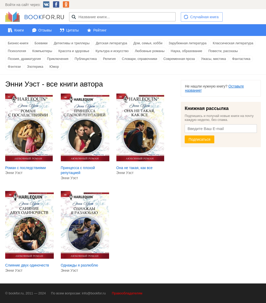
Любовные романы (149, 51)
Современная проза (179, 59)
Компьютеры (42, 51)
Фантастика (241, 59)
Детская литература (111, 43)
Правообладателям (127, 293)
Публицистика (86, 59)
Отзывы (45, 30)
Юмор (54, 67)
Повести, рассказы (223, 51)
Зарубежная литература (188, 43)
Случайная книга (204, 17)
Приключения (57, 59)
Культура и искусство (112, 51)
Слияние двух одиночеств (27, 265)
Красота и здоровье (73, 51)
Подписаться (199, 139)
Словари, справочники (139, 59)
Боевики (41, 43)
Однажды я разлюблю (79, 265)
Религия (109, 59)
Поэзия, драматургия (24, 59)
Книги (19, 30)
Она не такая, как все (134, 168)
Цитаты (72, 30)
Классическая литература (233, 43)
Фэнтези (14, 67)
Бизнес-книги (18, 43)
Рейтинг (100, 30)
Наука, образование (186, 51)
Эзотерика (35, 67)
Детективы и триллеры (72, 43)
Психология (17, 51)
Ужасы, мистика (213, 59)
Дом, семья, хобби (147, 43)
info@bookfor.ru (94, 293)
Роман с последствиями (25, 168)
